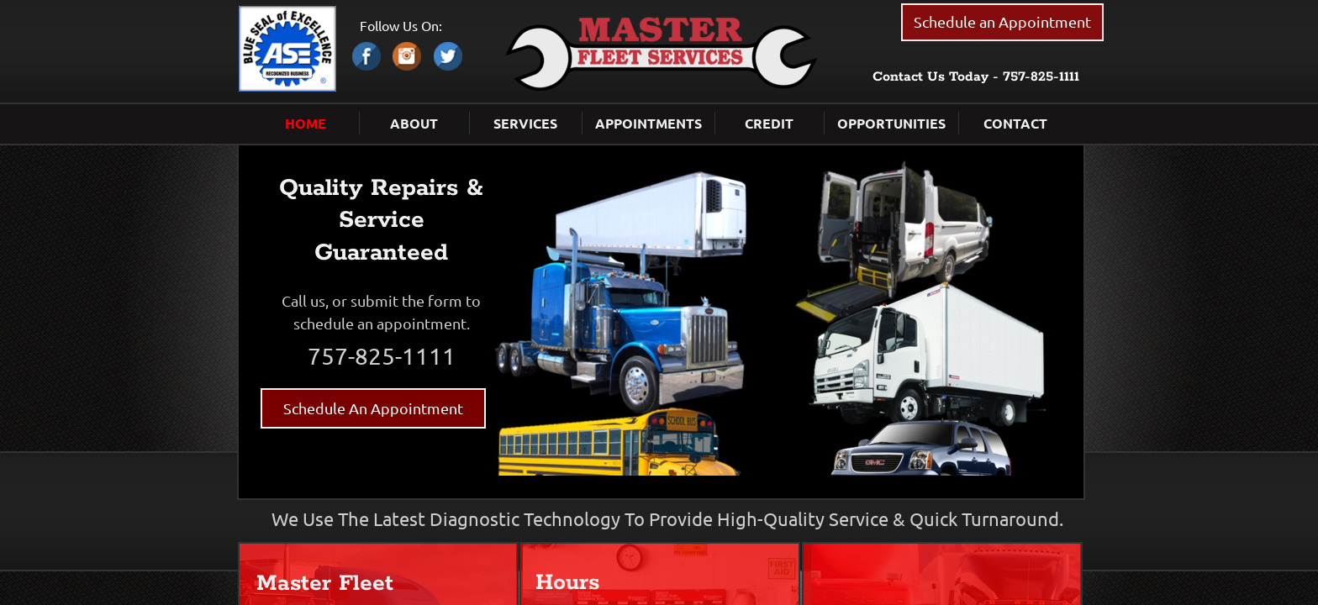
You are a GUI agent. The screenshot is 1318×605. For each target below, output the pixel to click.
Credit (769, 123)
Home (305, 123)
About (414, 123)
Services (525, 123)
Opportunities (891, 123)
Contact (1015, 123)
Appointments (648, 123)
